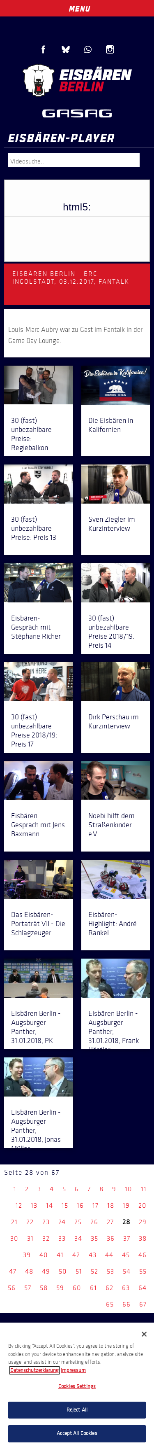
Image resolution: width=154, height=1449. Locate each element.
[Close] (144, 1334)
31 (30, 1238)
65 (110, 1304)
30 (14, 1238)
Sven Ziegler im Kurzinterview (111, 524)
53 (110, 1271)
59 (60, 1287)
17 (95, 1205)
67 (143, 1304)
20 (142, 1205)
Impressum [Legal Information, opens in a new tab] (73, 1370)
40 (43, 1255)
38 (143, 1238)
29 (143, 1222)
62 (109, 1287)
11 (144, 1189)
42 (76, 1255)
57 (27, 1287)
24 (62, 1222)
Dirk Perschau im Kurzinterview (113, 721)
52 (94, 1271)
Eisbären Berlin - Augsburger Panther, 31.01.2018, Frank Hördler (113, 1031)
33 (62, 1238)
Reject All (77, 1410)
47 (12, 1271)
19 (126, 1205)
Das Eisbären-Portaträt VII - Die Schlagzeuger (38, 923)
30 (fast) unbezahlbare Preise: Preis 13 (33, 528)
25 (78, 1222)
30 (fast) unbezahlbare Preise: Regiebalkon (31, 434)
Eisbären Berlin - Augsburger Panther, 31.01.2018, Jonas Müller (36, 1130)
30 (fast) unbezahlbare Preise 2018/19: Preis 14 (111, 632)
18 (110, 1205)
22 (30, 1222)
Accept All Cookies (77, 1433)
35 (94, 1238)
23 (46, 1222)
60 (77, 1287)
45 (126, 1255)
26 (94, 1222)
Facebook (43, 49)
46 (142, 1255)
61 (93, 1287)
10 (128, 1189)
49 (46, 1271)
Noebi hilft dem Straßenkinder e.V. (111, 824)
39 (27, 1255)
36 (111, 1238)
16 (80, 1205)
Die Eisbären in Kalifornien (110, 425)
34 (78, 1238)
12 (19, 1205)
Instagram (110, 49)
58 (44, 1287)
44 (109, 1255)
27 (110, 1222)
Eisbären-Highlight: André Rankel (112, 923)
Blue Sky (66, 49)
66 (126, 1304)
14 (49, 1205)
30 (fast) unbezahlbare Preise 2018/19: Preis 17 (34, 730)
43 (93, 1255)
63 (126, 1287)
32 (46, 1238)
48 (29, 1271)
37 (126, 1238)
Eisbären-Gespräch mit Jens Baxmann (38, 824)
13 (34, 1205)
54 (127, 1271)
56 (12, 1287)
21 (14, 1222)
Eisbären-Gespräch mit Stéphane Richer (36, 627)
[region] (77, 1386)
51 (79, 1271)
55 (143, 1271)
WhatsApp (88, 49)
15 (65, 1205)
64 (142, 1287)
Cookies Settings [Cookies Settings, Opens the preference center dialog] (77, 1386)
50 (63, 1271)
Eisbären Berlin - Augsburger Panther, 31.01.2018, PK (36, 1027)
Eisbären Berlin (77, 80)
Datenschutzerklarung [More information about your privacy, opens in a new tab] (34, 1370)
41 (60, 1255)
